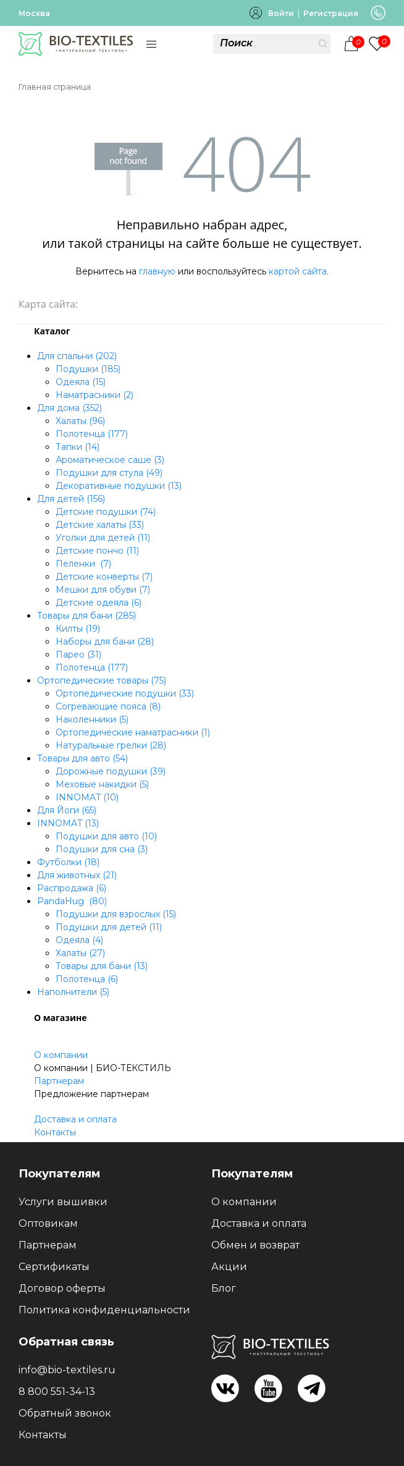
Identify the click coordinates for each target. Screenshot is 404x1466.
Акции (229, 1267)
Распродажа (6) (71, 888)
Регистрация (330, 13)
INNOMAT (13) (68, 823)
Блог (223, 1288)
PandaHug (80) (72, 901)
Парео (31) (78, 654)
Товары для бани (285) (86, 615)
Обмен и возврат (255, 1245)
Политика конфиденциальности (104, 1310)
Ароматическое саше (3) (110, 459)
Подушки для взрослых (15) (116, 914)
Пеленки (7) (83, 563)
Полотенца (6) (87, 979)
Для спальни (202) (77, 356)
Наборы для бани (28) (105, 641)
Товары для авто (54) (82, 758)
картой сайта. (299, 271)
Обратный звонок (65, 1413)
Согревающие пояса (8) (108, 706)
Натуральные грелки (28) (111, 745)
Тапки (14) (77, 446)
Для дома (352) (69, 407)
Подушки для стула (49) (109, 472)
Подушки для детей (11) (109, 927)
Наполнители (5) (73, 992)
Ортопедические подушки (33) (125, 693)
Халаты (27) (80, 953)
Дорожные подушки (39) (111, 771)
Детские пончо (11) (97, 550)
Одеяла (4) (79, 940)
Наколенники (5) (92, 719)
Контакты (55, 1132)
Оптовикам (48, 1223)
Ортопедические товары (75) (101, 680)
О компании (61, 1055)
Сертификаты (54, 1267)
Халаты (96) (80, 420)
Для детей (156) (71, 498)
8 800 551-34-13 (57, 1391)
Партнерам (59, 1081)
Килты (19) (78, 628)
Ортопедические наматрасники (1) (133, 732)
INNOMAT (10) (87, 797)
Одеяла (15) (81, 382)
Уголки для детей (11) (103, 537)
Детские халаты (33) (100, 524)
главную (157, 271)
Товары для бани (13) (102, 966)
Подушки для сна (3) (102, 849)
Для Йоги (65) (66, 810)
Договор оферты (62, 1288)
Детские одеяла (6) (98, 602)
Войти (281, 13)
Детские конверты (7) (104, 576)
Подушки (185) (88, 369)
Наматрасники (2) (94, 394)
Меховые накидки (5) (102, 784)
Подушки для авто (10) (106, 836)
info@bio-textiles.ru (67, 1370)
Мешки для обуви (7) (103, 589)
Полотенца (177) (92, 433)
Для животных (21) (77, 875)
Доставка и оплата (75, 1119)
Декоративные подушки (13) (119, 485)
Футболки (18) (68, 862)
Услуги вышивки (63, 1202)
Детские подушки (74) (106, 511)
